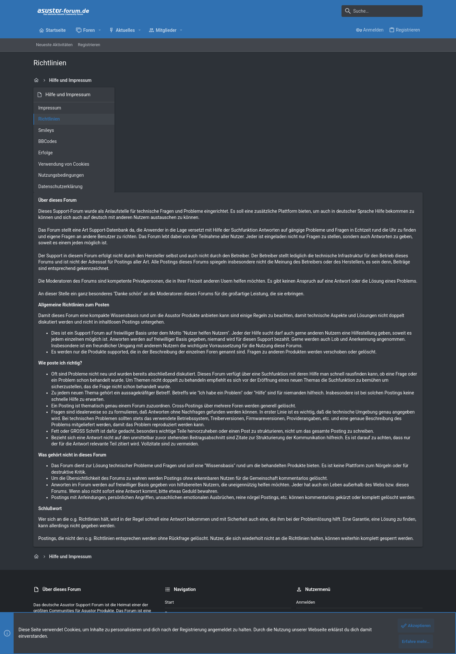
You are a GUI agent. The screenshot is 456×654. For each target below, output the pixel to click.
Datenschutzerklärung (60, 186)
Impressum (49, 107)
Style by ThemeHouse (170, 610)
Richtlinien (49, 119)
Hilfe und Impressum (371, 593)
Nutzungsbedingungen (61, 175)
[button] (99, 30)
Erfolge (45, 152)
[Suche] (382, 11)
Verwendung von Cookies (63, 164)
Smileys (46, 130)
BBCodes (47, 141)
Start (169, 542)
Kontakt (172, 564)
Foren (170, 553)
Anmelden (305, 542)
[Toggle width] (37, 594)
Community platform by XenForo (90, 610)
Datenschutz (336, 593)
